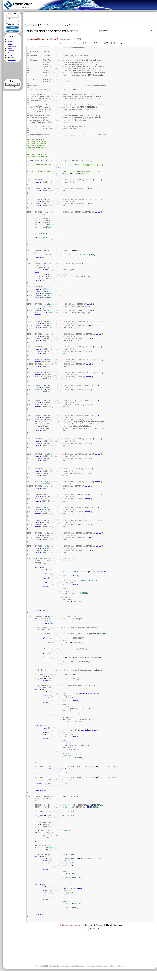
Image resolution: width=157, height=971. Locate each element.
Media (10, 48)
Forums (10, 41)
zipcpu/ (33, 39)
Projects (11, 39)
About (10, 44)
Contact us (11, 60)
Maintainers (12, 57)
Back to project (30, 25)
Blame (108, 925)
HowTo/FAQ (12, 46)
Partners (11, 55)
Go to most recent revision (71, 925)
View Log (118, 925)
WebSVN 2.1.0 (94, 929)
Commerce (11, 53)
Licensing (11, 51)
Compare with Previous (93, 925)
